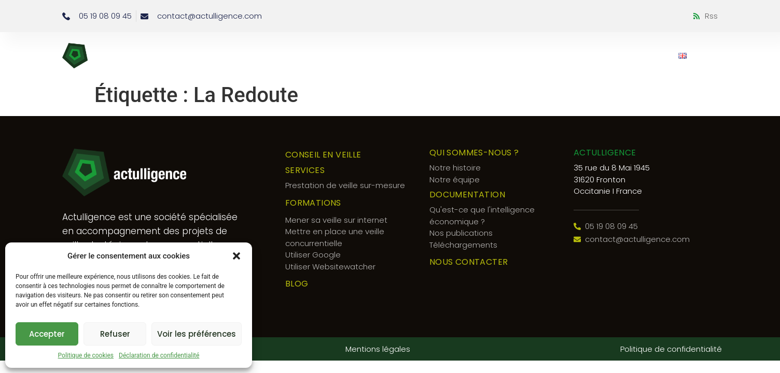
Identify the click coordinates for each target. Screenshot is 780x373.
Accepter (47, 333)
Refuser (115, 333)
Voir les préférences (196, 333)
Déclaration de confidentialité (159, 355)
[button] (236, 256)
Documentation (533, 55)
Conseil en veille (228, 55)
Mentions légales (377, 348)
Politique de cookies (86, 355)
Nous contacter (628, 55)
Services (302, 55)
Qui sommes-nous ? (392, 55)
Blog (466, 55)
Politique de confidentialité (671, 348)
